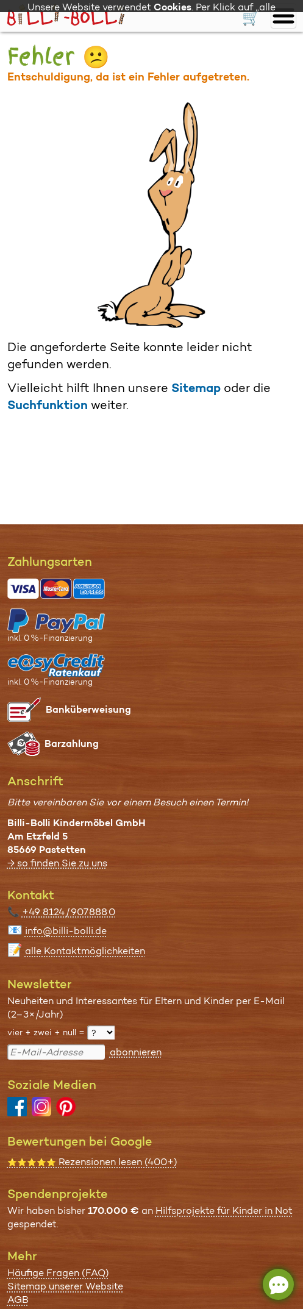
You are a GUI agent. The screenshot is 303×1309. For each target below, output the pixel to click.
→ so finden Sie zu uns (57, 863)
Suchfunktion (47, 405)
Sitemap (196, 387)
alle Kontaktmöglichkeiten (85, 951)
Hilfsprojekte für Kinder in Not (224, 1210)
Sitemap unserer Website (65, 1286)
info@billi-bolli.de (66, 930)
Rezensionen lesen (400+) (92, 1162)
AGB (18, 1299)
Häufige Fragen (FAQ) (58, 1273)
